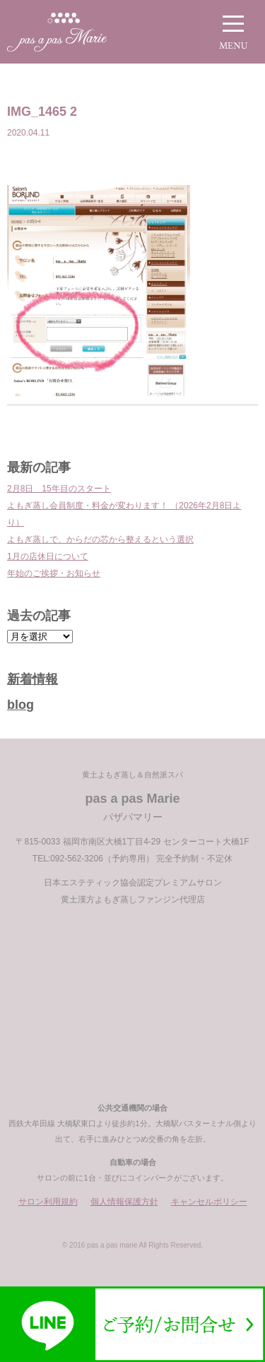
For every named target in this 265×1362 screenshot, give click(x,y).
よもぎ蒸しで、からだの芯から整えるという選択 (100, 539)
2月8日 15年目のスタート (59, 489)
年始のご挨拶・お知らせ (53, 573)
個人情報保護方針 (124, 1202)
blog (20, 705)
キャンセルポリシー (209, 1202)
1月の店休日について (47, 556)
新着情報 (32, 679)
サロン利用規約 (48, 1202)
